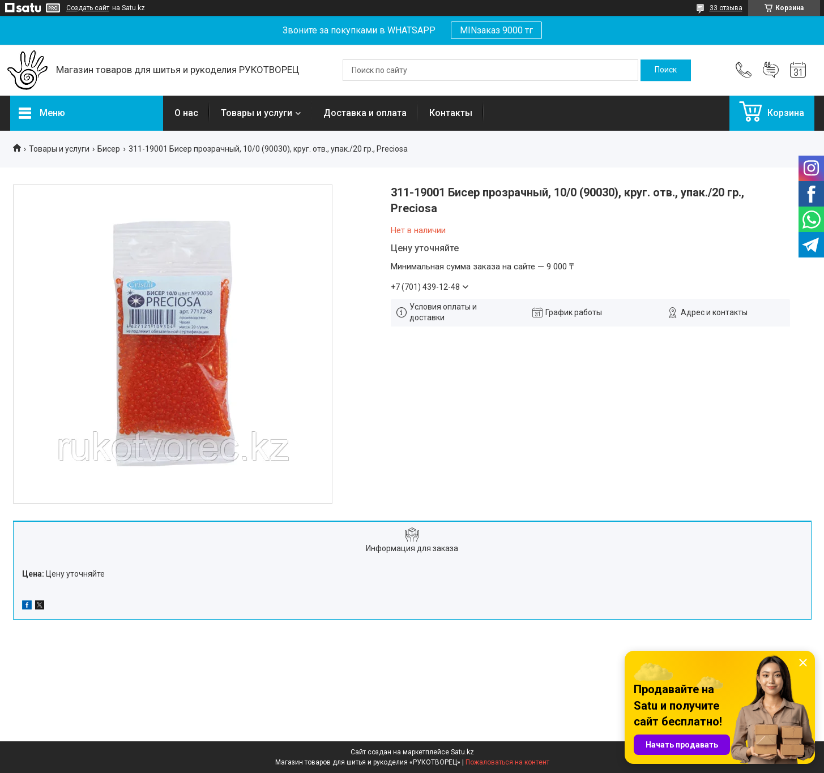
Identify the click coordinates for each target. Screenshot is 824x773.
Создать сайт (87, 8)
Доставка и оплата (365, 113)
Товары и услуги (256, 113)
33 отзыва (726, 8)
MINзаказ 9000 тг (496, 30)
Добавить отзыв (771, 70)
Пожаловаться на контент (507, 762)
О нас (186, 113)
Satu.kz (462, 752)
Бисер (108, 148)
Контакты (450, 113)
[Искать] (666, 70)
